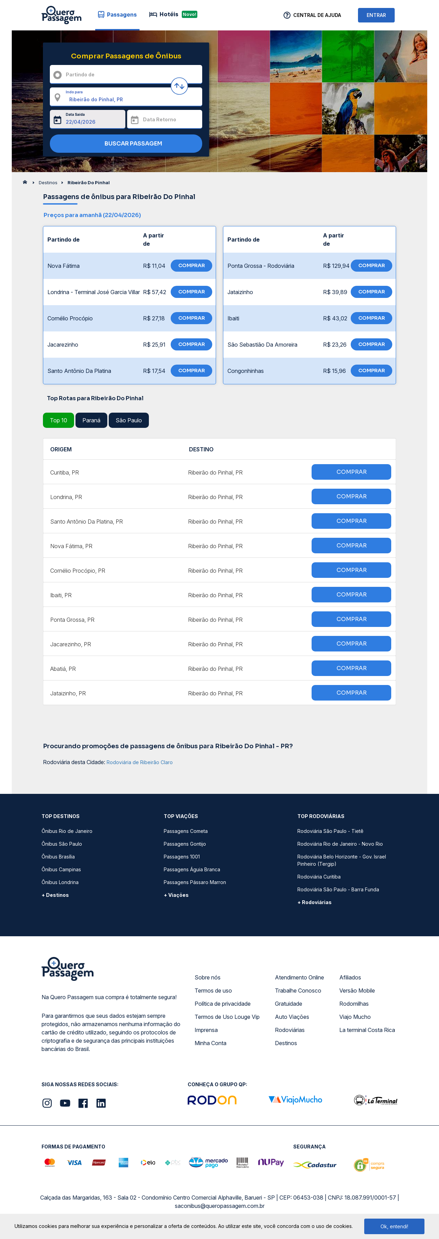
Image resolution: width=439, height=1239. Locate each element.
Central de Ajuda (317, 15)
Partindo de (80, 74)
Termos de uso (213, 990)
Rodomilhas (354, 1003)
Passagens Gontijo (185, 844)
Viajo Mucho (355, 1016)
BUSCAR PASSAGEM (124, 144)
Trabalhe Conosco (298, 990)
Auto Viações (292, 1016)
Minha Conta (210, 1043)
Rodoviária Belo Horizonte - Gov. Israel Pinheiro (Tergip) (341, 860)
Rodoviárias (290, 1029)
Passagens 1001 (182, 857)
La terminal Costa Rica (367, 1029)
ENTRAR (376, 15)
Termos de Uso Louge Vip (227, 1016)
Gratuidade (288, 1003)
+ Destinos (55, 895)
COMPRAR (191, 265)
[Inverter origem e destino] (179, 86)
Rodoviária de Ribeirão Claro (140, 762)
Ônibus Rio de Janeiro (67, 831)
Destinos (286, 1043)
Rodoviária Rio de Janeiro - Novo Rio (340, 844)
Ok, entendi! (394, 1226)
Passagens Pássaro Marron (195, 882)
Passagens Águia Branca (192, 869)
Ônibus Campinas (61, 869)
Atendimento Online (299, 977)
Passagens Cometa (186, 831)
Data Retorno (159, 119)
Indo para (74, 92)
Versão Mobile (357, 990)
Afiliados (350, 977)
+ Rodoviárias (314, 902)
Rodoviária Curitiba (319, 877)
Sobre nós (208, 977)
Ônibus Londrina (60, 882)
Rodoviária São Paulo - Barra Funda (338, 889)
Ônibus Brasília (58, 857)
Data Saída (75, 114)
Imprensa (206, 1029)
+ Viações (176, 895)
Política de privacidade (223, 1003)
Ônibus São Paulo (62, 844)
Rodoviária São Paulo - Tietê (330, 831)
